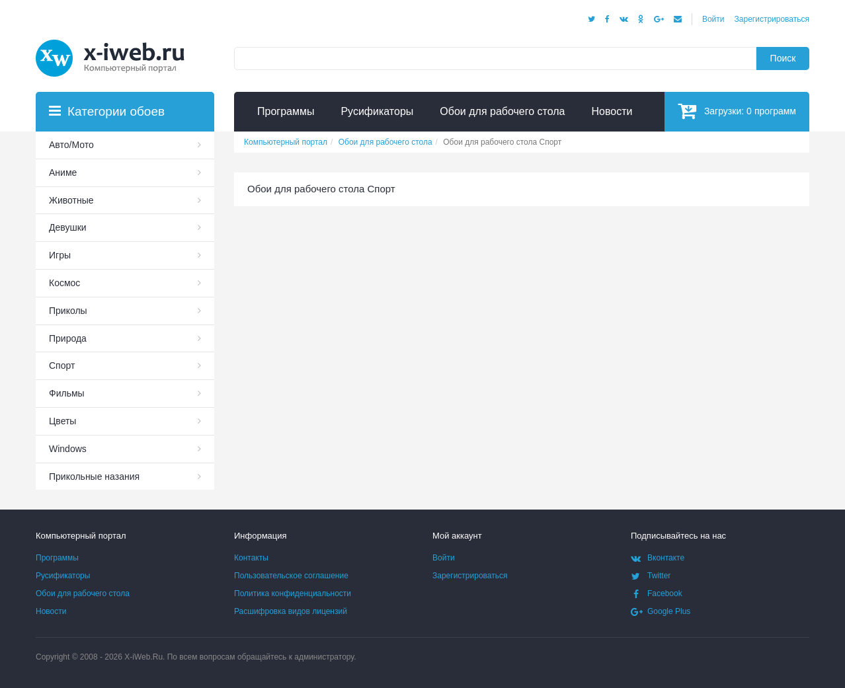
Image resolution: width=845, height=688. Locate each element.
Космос (64, 283)
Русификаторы (63, 575)
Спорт (62, 365)
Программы (57, 557)
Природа (68, 338)
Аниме (63, 172)
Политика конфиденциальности (292, 593)
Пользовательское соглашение (291, 575)
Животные (71, 200)
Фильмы (67, 393)
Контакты (251, 557)
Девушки (68, 227)
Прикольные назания (94, 476)
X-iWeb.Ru (143, 657)
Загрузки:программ (737, 111)
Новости (51, 611)
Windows (68, 448)
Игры (60, 255)
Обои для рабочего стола (83, 593)
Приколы (68, 310)
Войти (713, 19)
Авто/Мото (71, 144)
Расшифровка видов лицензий (290, 611)
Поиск (783, 58)
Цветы (62, 421)
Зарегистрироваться (772, 19)
